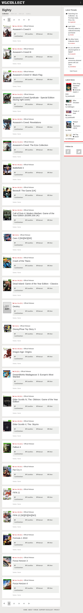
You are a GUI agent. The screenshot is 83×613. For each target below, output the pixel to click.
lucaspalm (73, 54)
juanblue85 (71, 96)
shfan (69, 130)
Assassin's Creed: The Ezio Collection (30, 145)
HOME (25, 610)
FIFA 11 (16, 492)
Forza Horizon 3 (20, 561)
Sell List (21, 14)
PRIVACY (57, 610)
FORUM (35, 610)
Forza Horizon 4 (20, 583)
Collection (5, 14)
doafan (72, 35)
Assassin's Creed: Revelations (27, 122)
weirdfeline (73, 66)
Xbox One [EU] (17, 94)
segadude (73, 22)
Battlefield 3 (18, 168)
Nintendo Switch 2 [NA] (73, 92)
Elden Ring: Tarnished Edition (76, 86)
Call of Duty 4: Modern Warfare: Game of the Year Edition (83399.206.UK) (33, 214)
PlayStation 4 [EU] (76, 126)
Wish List (14, 14)
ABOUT (30, 610)
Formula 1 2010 (20, 538)
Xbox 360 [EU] (17, 26)
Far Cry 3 (17, 470)
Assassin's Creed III (22, 52)
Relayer (75, 122)
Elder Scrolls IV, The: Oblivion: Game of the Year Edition (35, 400)
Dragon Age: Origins (22, 352)
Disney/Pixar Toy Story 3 (24, 329)
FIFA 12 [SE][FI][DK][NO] (24, 515)
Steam (68, 105)
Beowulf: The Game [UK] (24, 190)
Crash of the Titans (21, 261)
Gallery (28, 14)
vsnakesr (72, 43)
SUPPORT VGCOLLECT (46, 610)
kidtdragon (70, 107)
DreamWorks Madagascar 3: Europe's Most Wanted (33, 376)
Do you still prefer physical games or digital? (74, 50)
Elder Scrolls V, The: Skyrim (26, 424)
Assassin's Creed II (22, 29)
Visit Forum (73, 71)
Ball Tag (75, 134)
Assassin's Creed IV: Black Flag (27, 75)
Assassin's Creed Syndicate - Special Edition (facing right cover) (33, 98)
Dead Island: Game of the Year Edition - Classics (35, 284)
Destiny (16, 306)
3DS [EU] (16, 371)
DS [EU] (16, 235)
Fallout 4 (17, 447)
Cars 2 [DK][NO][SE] (22, 238)
